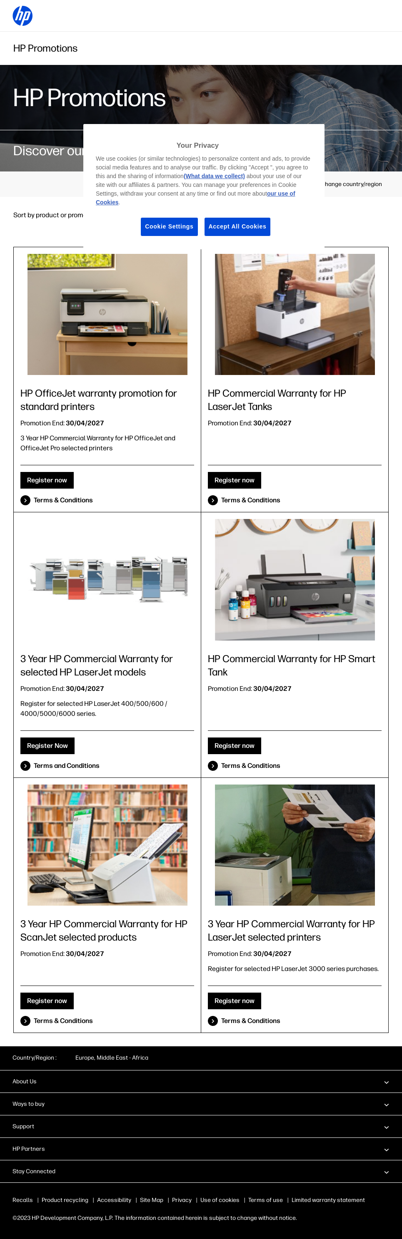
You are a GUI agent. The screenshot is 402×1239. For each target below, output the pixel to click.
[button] (201, 1081)
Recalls (22, 1200)
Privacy (182, 1200)
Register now (47, 480)
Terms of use (265, 1200)
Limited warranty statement (328, 1200)
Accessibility (114, 1200)
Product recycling (65, 1200)
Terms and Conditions (67, 766)
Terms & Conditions (63, 500)
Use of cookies (220, 1200)
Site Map (151, 1200)
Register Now (47, 746)
